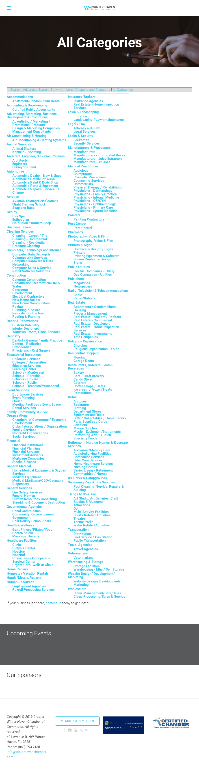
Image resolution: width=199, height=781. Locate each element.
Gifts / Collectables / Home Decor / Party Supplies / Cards (100, 420)
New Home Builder (26, 300)
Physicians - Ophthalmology (95, 204)
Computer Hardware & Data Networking (32, 262)
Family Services (24, 430)
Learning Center (24, 369)
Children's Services (26, 359)
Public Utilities (79, 267)
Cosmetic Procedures (90, 177)
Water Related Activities (92, 525)
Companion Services (89, 457)
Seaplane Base (23, 208)
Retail (72, 397)
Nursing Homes (85, 467)
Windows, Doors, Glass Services (36, 332)
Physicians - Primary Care (93, 208)
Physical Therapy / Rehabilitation (98, 187)
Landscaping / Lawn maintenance (99, 120)
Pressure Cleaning (26, 246)
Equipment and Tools (89, 415)
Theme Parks (83, 522)
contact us (53, 603)
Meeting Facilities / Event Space (36, 404)
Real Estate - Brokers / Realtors (97, 317)
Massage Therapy (25, 536)
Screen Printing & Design (92, 259)
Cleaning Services (20, 231)
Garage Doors (84, 361)
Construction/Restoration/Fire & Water (36, 284)
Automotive (15, 171)
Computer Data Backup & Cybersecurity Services (31, 256)
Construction (16, 275)
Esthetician (20, 220)
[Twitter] (81, 730)
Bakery (79, 373)
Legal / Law (76, 124)
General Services (19, 488)
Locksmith (81, 140)
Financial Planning (26, 448)
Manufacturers (84, 152)
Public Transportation (90, 541)
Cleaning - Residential (28, 242)
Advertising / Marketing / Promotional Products (31, 123)
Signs (78, 263)
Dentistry (13, 336)
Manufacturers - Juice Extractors (98, 159)
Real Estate (76, 303)
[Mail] (86, 730)
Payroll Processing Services (33, 590)
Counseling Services (89, 181)
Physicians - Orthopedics (31, 558)
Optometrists (83, 184)
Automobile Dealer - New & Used (36, 176)
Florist (17, 401)
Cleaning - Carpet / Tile (29, 236)
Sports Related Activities (92, 515)
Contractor (20, 290)
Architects (20, 160)
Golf (77, 508)
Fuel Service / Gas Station (93, 537)
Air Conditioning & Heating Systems (39, 140)
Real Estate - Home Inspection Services (96, 106)
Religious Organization (85, 341)
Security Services (87, 143)
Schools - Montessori (28, 372)
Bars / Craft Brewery (89, 376)
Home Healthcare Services (94, 464)
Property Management (90, 314)
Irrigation (80, 116)
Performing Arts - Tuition (92, 435)
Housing (80, 310)
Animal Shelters (24, 149)
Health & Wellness (20, 525)
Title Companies (86, 337)
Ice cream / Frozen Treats (93, 389)
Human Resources (20, 582)
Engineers (19, 164)
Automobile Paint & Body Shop (35, 182)
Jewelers (80, 425)
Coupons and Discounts (92, 90)
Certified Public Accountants (33, 110)
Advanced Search (36, 90)
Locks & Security (80, 136)
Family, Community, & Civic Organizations (27, 414)
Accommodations (20, 97)
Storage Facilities (87, 566)
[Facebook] (64, 730)
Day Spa (18, 216)
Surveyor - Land (24, 167)
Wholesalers (77, 589)
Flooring (80, 357)
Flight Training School (28, 204)
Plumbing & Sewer (26, 310)
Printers (79, 253)
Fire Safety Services (27, 492)
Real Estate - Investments (93, 334)
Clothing (80, 408)
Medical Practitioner (83, 166)
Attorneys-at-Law (87, 128)
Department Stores (88, 411)
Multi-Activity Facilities (91, 512)
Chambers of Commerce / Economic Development (39, 421)
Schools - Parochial (26, 376)
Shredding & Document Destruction (38, 502)
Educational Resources (24, 355)
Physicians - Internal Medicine (96, 197)
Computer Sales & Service (31, 268)
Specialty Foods (85, 438)
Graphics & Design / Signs (93, 249)
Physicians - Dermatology (93, 191)
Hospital (18, 555)
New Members (62, 90)
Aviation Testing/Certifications (35, 201)
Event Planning (23, 398)
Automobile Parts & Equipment (35, 186)
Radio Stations (84, 298)
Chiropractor (83, 174)
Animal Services (19, 144)
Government (21, 518)
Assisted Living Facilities (92, 454)
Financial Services (26, 452)
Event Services (18, 390)
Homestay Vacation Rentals (28, 573)
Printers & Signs (80, 245)
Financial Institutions (27, 445)
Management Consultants (31, 132)
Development (22, 293)
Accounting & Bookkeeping (27, 105)
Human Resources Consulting (34, 499)
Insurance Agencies (88, 101)
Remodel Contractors (28, 313)
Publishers (76, 279)
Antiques (80, 401)
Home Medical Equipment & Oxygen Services (39, 472)
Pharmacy (75, 232)
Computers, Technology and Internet (34, 250)
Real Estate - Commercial (93, 320)
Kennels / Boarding (26, 152)
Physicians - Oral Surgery (31, 350)
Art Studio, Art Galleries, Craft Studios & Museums (96, 500)
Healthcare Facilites (22, 541)
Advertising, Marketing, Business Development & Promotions (32, 115)
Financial (13, 441)
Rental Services (24, 408)
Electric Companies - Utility (94, 271)
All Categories (123, 90)
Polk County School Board (31, 521)
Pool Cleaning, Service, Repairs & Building (99, 488)
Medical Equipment (26, 477)
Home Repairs (17, 569)
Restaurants (83, 393)
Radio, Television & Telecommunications (98, 291)
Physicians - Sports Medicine (95, 211)
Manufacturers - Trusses (92, 162)
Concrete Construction (29, 280)
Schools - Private (25, 379)
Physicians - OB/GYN (90, 201)
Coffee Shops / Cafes (89, 386)
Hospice (18, 552)
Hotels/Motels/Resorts (24, 578)
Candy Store (83, 379)
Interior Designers (25, 329)
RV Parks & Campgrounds (87, 478)
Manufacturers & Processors (89, 148)
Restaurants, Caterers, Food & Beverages (90, 366)
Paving (17, 307)
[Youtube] (75, 730)
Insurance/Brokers (81, 97)
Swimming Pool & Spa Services (91, 482)
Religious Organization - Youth (96, 349)
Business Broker (19, 227)
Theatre (79, 519)
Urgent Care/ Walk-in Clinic (32, 565)
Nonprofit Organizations (30, 433)
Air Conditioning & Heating (27, 136)
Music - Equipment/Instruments (97, 432)
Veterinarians (78, 553)
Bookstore (81, 405)
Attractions (82, 505)
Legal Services (85, 132)
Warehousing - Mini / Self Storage (99, 569)
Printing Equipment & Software (96, 256)
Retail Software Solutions (31, 271)
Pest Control (77, 224)
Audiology (81, 171)
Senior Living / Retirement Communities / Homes (93, 472)
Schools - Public (24, 383)
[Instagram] (69, 730)
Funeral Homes (23, 496)
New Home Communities (31, 303)
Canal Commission (26, 511)
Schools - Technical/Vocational (35, 386)
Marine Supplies (85, 428)
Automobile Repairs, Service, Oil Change (36, 191)
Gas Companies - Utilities (93, 275)
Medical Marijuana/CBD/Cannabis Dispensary (37, 482)
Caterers (80, 383)
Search (15, 90)
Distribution (82, 534)
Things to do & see (82, 494)
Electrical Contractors (28, 296)
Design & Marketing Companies (36, 128)
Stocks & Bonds (24, 462)
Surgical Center (23, 562)
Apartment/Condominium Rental (36, 101)
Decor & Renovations (22, 321)
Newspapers (83, 286)
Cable (78, 295)
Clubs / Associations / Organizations (39, 426)
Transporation (78, 530)
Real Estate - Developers (92, 324)
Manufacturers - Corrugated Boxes (99, 155)
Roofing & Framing (26, 317)
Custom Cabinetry (25, 325)
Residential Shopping (84, 353)
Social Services (23, 437)
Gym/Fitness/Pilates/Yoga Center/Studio (32, 531)
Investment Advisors (27, 455)
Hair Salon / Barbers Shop (31, 223)
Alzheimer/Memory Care (92, 450)
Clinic (16, 545)
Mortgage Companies (28, 458)
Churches (81, 346)
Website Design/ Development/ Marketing (91, 575)
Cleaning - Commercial (29, 239)
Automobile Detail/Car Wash (33, 179)
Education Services (26, 366)
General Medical (19, 466)
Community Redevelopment (33, 514)
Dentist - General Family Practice (37, 340)
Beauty (12, 212)
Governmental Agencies (25, 507)
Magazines (82, 283)
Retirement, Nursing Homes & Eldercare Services (98, 444)
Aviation (13, 197)
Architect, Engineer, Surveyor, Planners (36, 156)
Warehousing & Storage (85, 562)
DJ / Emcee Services (27, 394)
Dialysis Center (23, 548)
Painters (74, 215)
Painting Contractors (89, 219)
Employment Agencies (29, 586)
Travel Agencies (80, 545)
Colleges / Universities (29, 362)
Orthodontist (21, 347)
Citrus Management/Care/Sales (97, 593)
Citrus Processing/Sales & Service (99, 597)
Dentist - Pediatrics (26, 344)
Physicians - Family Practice (95, 194)
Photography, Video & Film (88, 236)
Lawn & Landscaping (83, 112)
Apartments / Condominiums (95, 307)
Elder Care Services (88, 460)
